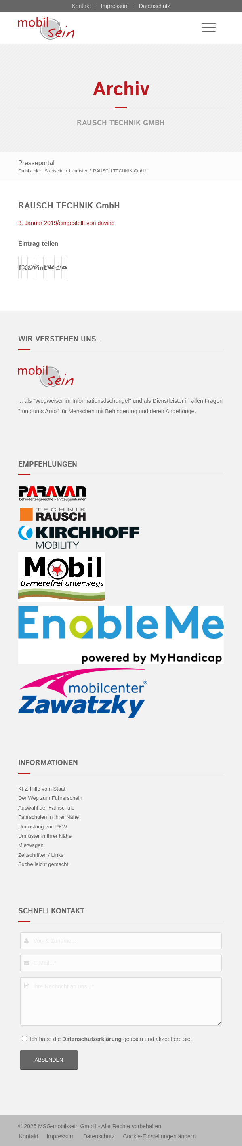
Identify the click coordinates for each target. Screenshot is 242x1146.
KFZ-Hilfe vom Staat (41, 789)
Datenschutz (154, 6)
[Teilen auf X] (24, 267)
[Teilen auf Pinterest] (35, 267)
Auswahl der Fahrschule (46, 808)
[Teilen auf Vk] (50, 267)
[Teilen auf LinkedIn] (40, 267)
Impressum (115, 6)
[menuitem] (205, 28)
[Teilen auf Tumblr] (45, 267)
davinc (105, 223)
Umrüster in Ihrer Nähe (45, 836)
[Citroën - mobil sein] (100, 28)
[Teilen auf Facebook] (20, 267)
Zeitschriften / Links (40, 855)
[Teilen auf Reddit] (58, 267)
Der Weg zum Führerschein (50, 798)
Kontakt (81, 6)
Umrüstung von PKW (42, 827)
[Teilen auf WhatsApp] (30, 267)
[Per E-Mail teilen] (64, 267)
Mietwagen (31, 845)
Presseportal (36, 163)
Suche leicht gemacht (43, 864)
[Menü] (205, 28)
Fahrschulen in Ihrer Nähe (48, 817)
